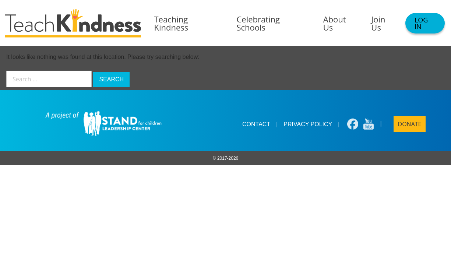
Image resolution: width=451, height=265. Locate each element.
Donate (410, 124)
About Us (334, 23)
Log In (421, 23)
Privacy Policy (307, 124)
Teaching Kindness (171, 23)
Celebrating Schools (258, 23)
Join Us (378, 23)
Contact (256, 124)
